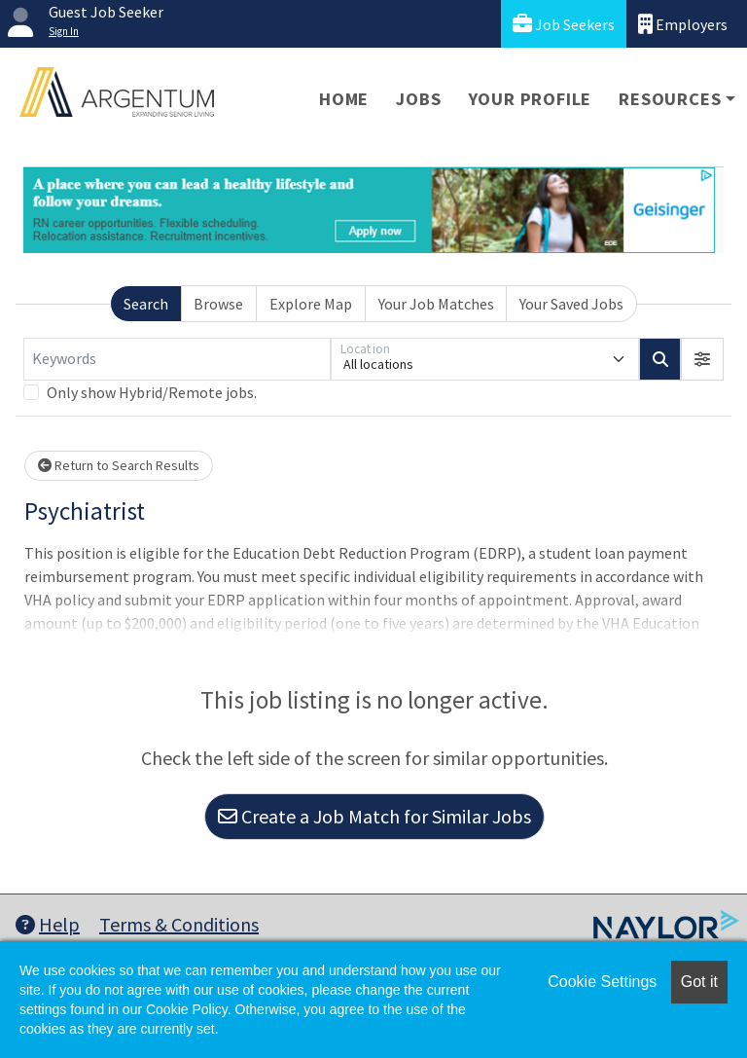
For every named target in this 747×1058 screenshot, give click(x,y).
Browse (218, 303)
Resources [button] (670, 99)
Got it (699, 981)
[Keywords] (177, 359)
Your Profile (530, 99)
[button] (702, 359)
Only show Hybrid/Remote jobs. (152, 392)
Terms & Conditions (179, 924)
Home (344, 99)
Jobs (418, 99)
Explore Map (310, 303)
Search (146, 303)
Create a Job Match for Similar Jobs (374, 816)
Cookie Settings (602, 981)
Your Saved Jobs (571, 303)
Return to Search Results (118, 465)
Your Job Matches (436, 303)
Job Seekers (564, 24)
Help (48, 924)
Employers (683, 24)
